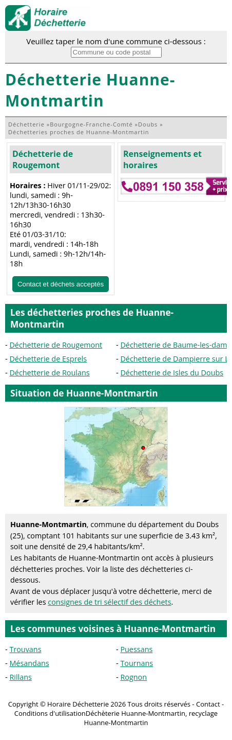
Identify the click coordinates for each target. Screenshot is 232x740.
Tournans (136, 663)
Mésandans (29, 663)
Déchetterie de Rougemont (42, 159)
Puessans (136, 649)
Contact (208, 704)
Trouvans (25, 649)
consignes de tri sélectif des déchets (109, 602)
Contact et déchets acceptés (60, 284)
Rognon (133, 677)
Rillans (20, 677)
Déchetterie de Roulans (49, 372)
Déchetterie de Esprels (48, 359)
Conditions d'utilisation (50, 713)
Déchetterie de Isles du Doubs (171, 372)
